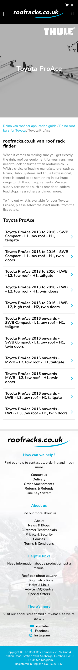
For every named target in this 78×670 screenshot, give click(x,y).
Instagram (42, 635)
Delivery (39, 479)
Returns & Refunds (39, 488)
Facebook (42, 631)
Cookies (39, 539)
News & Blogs (39, 525)
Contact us (39, 475)
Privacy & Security (39, 534)
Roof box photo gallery (39, 575)
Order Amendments (39, 484)
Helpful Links (39, 585)
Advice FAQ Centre (39, 589)
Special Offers (39, 594)
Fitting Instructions (39, 580)
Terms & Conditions (39, 543)
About (39, 521)
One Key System (39, 493)
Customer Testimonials (39, 530)
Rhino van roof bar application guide (30, 126)
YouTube (42, 626)
